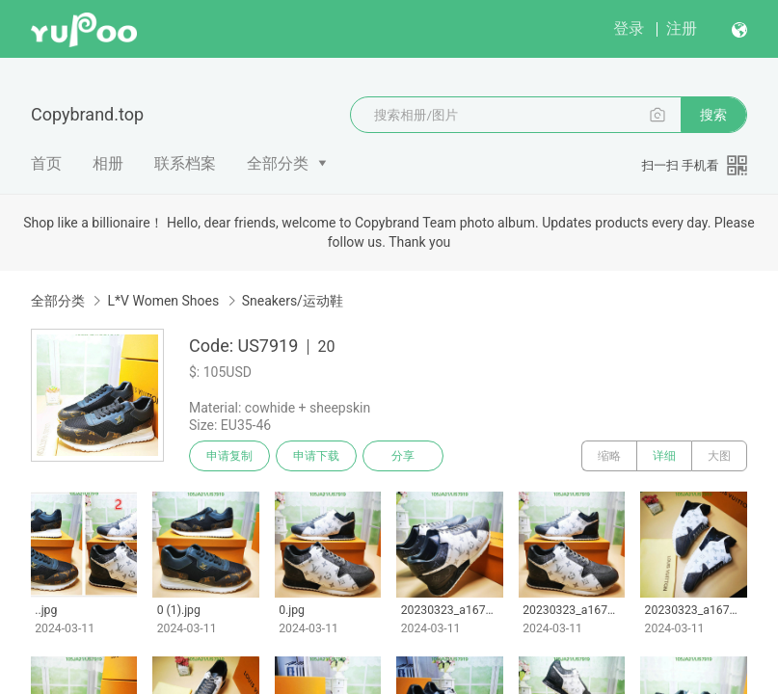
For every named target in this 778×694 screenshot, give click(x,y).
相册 (108, 163)
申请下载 (316, 456)
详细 (664, 456)
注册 (681, 28)
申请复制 (229, 456)
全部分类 (278, 163)
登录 (628, 28)
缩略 (609, 456)
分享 (403, 456)
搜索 (713, 114)
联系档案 (185, 163)
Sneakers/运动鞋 (292, 300)
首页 (46, 163)
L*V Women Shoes (163, 300)
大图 (719, 456)
